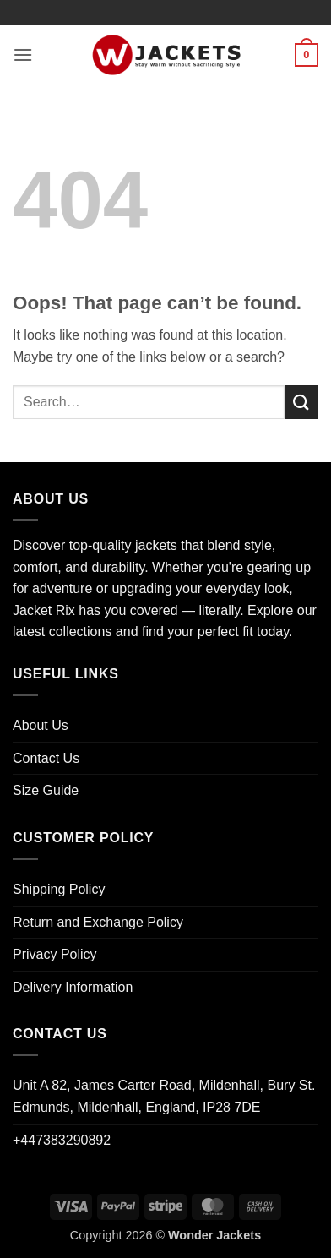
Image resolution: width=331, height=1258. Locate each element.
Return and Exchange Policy (98, 922)
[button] (23, 54)
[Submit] (301, 401)
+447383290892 (62, 1140)
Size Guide (46, 790)
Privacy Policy (55, 954)
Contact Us (46, 758)
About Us (40, 725)
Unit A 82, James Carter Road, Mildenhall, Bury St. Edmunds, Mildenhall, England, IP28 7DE (164, 1096)
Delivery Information (73, 987)
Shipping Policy (59, 889)
